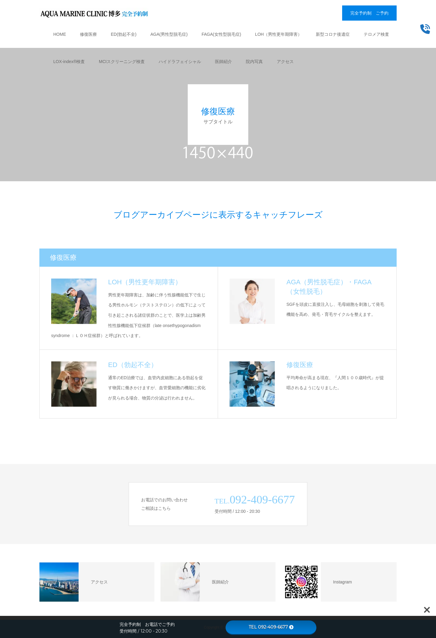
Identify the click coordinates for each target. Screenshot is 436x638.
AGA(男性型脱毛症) (169, 34)
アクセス (285, 61)
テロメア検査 (376, 34)
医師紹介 (223, 61)
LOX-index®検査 (69, 61)
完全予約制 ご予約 (369, 13)
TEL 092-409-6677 (271, 627)
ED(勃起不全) (124, 34)
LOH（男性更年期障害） (278, 34)
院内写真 (254, 61)
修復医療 (88, 34)
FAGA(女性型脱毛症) (221, 34)
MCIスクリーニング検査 (122, 61)
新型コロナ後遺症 (333, 34)
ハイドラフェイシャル (180, 61)
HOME (59, 34)
